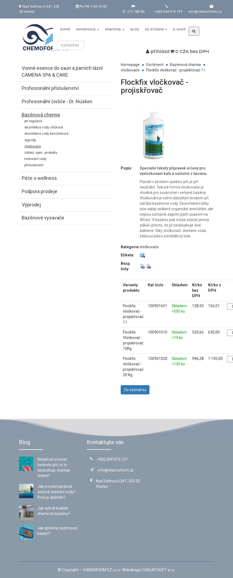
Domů (65, 29)
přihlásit (158, 51)
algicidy (30, 140)
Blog (134, 29)
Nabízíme (114, 29)
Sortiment (155, 64)
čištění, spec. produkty (40, 153)
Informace (87, 29)
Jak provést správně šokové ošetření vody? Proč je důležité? (56, 492)
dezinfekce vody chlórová (43, 127)
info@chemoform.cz (205, 12)
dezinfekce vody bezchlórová (46, 134)
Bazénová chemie (185, 64)
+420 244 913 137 (169, 12)
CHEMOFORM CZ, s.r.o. (102, 570)
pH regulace (33, 121)
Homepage (130, 64)
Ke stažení (155, 29)
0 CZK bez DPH (189, 51)
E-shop (179, 29)
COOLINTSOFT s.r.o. (158, 570)
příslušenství (33, 165)
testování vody (35, 159)
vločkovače (32, 146)
